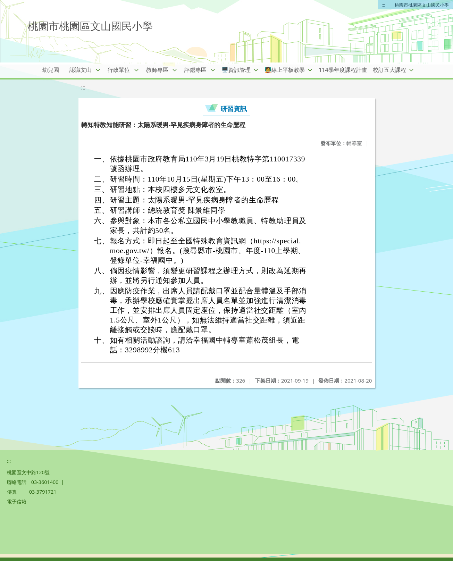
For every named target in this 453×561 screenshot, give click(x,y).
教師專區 (157, 70)
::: (383, 5)
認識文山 (80, 70)
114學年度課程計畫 (343, 70)
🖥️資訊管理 (236, 70)
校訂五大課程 (389, 70)
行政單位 (119, 70)
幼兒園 (50, 70)
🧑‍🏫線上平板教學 (285, 70)
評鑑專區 (195, 70)
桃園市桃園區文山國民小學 (422, 5)
